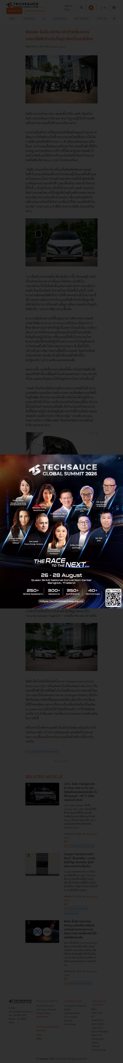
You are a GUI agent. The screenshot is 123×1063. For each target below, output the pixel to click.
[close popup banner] (119, 458)
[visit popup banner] (61, 532)
